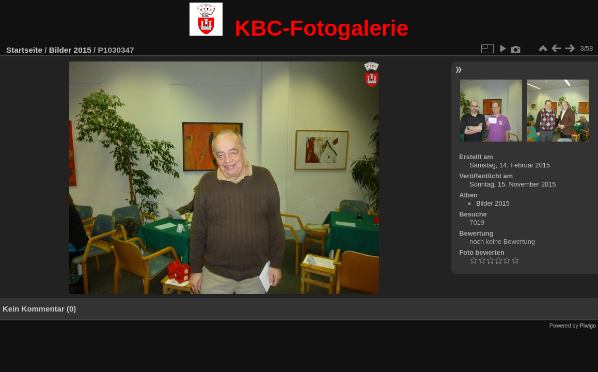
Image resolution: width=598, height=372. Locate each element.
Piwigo (588, 325)
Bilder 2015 (70, 49)
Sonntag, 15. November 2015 (512, 184)
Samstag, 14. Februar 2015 (509, 165)
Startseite (24, 49)
